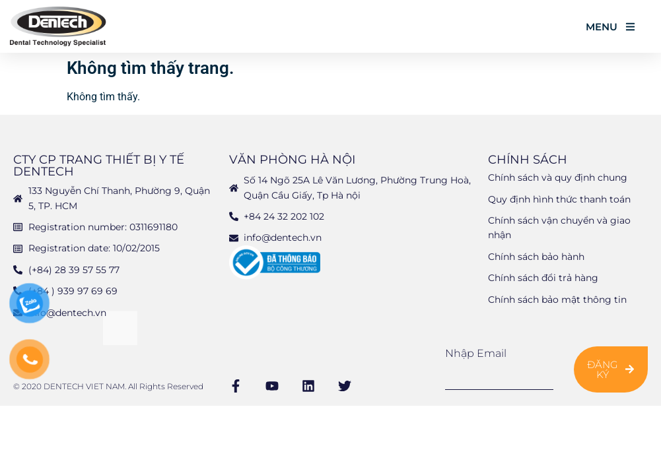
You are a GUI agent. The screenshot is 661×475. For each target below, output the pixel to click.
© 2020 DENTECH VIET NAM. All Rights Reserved (108, 386)
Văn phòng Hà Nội (292, 159)
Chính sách (527, 159)
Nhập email (475, 353)
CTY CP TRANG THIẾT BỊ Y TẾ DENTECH (98, 165)
